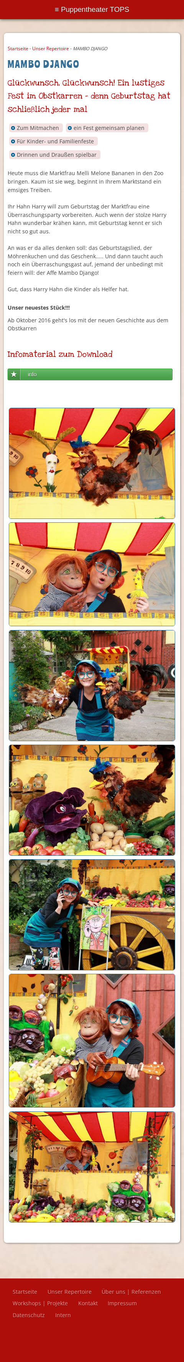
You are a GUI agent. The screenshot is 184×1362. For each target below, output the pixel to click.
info (32, 374)
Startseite (18, 48)
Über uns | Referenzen (131, 1291)
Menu (92, 9)
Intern (63, 1315)
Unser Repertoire (50, 48)
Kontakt (88, 1303)
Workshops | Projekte (40, 1303)
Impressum (122, 1303)
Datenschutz (29, 1315)
